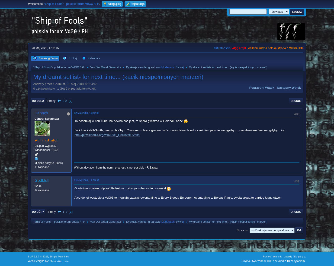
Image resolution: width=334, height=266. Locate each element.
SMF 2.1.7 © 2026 (38, 256)
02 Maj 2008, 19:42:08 (86, 113)
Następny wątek (289, 87)
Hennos (41, 113)
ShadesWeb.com (59, 261)
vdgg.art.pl (239, 48)
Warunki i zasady (282, 256)
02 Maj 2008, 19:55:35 (86, 180)
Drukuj (296, 101)
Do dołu (38, 101)
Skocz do (242, 230)
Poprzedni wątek (261, 87)
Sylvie (179, 67)
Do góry (38, 211)
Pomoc (267, 256)
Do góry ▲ (300, 256)
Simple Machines (59, 256)
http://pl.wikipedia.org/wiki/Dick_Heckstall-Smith (107, 135)
